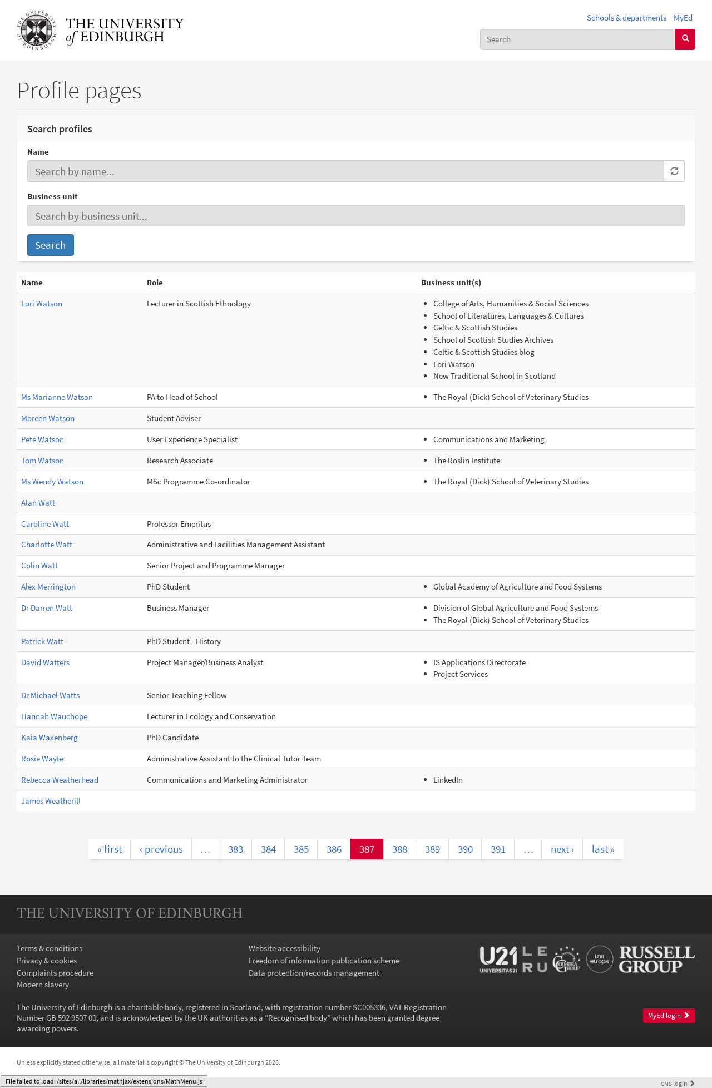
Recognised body (297, 1017)
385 (301, 848)
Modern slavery (43, 984)
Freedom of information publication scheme (324, 960)
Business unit (52, 196)
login (678, 1083)
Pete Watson (42, 439)
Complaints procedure (55, 972)
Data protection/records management (314, 972)
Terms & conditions (49, 948)
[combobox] (578, 39)
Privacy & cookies (47, 960)
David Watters (45, 662)
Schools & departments (626, 17)
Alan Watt (38, 502)
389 (432, 848)
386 (334, 848)
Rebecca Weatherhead (59, 779)
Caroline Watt (45, 523)
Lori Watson (41, 303)
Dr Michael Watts (50, 695)
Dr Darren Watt (46, 607)
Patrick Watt (42, 641)
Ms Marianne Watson (57, 397)
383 (235, 848)
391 (498, 848)
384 (268, 848)
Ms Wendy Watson (52, 481)
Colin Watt (39, 565)
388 (399, 848)
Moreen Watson (48, 418)
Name (38, 151)
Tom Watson (42, 460)
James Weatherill (51, 800)
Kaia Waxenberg (49, 737)
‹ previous (161, 848)
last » (603, 848)
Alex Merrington (48, 586)
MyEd (683, 17)
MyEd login (669, 1015)
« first (109, 848)
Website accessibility (284, 948)
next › (562, 848)
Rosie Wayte (42, 758)
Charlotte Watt (46, 544)
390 (465, 848)
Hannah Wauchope (54, 716)
